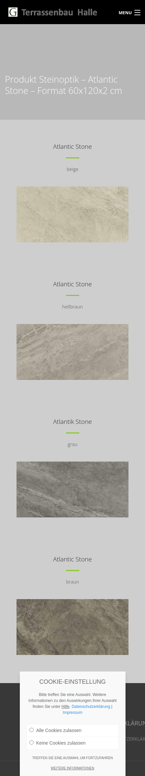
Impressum (72, 719)
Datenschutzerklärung (91, 713)
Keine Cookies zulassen (57, 750)
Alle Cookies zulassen (55, 737)
